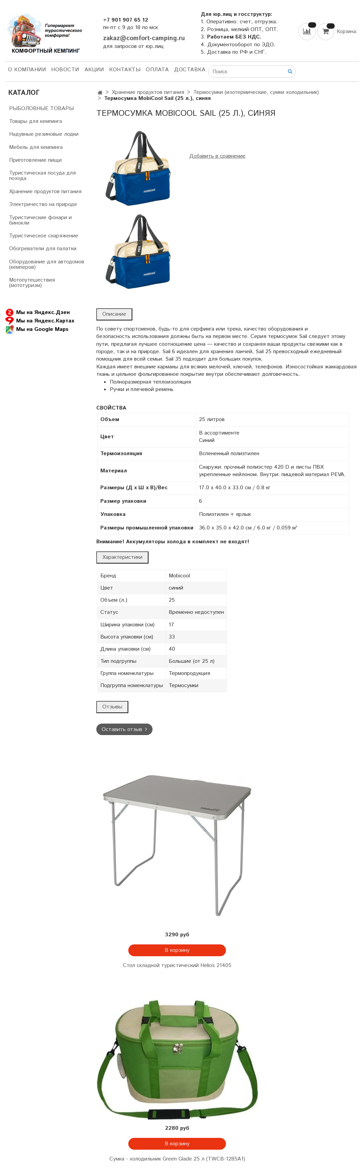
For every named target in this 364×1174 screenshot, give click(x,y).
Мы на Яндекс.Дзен (37, 312)
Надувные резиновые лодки (43, 134)
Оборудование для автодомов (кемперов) (46, 264)
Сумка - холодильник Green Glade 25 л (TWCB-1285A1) (177, 1159)
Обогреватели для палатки (42, 249)
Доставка (189, 70)
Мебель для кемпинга (36, 147)
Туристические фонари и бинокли (40, 220)
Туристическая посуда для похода (42, 175)
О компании (27, 70)
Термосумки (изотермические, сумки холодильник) (256, 92)
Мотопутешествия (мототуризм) (32, 282)
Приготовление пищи (35, 160)
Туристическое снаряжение (43, 236)
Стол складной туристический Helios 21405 (177, 965)
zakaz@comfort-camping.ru (144, 38)
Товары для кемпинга (35, 121)
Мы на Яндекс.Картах (39, 321)
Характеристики (122, 557)
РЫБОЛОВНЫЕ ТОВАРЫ (41, 108)
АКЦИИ (94, 70)
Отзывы (112, 707)
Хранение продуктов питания (148, 92)
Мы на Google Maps (36, 329)
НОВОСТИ (65, 70)
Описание (114, 314)
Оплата (157, 70)
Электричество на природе (43, 204)
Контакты (124, 70)
